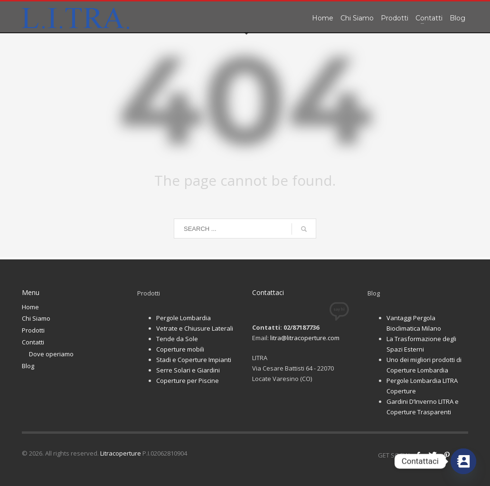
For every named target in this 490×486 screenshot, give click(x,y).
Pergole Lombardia (183, 318)
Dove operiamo (51, 354)
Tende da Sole (177, 338)
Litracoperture (120, 453)
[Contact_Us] (463, 461)
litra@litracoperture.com (304, 338)
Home (30, 307)
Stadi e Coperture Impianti (193, 359)
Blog (28, 366)
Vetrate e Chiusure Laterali (194, 328)
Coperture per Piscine (187, 380)
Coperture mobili (180, 349)
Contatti (33, 342)
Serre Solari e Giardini (188, 370)
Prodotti (33, 330)
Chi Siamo (36, 318)
